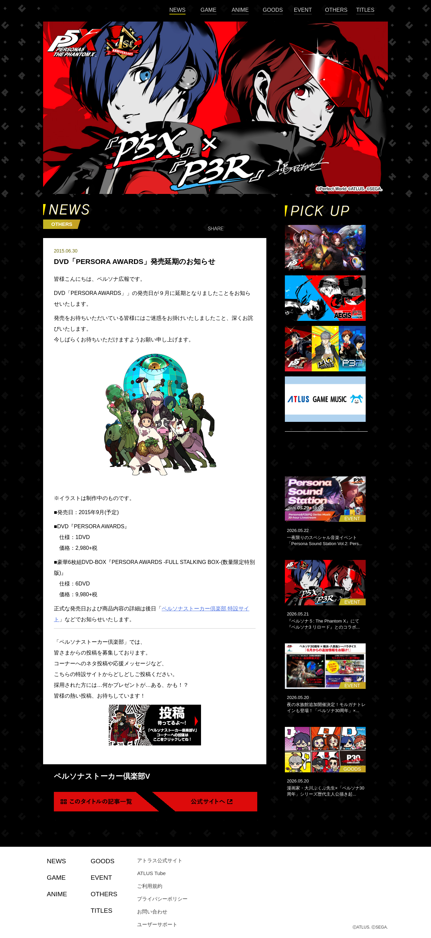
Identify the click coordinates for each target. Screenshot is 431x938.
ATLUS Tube (151, 873)
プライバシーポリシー (162, 899)
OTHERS (336, 10)
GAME (208, 10)
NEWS (177, 10)
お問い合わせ (152, 911)
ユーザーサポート (157, 924)
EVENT (303, 10)
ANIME (240, 10)
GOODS (273, 10)
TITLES (365, 10)
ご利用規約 (149, 886)
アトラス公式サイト (160, 860)
